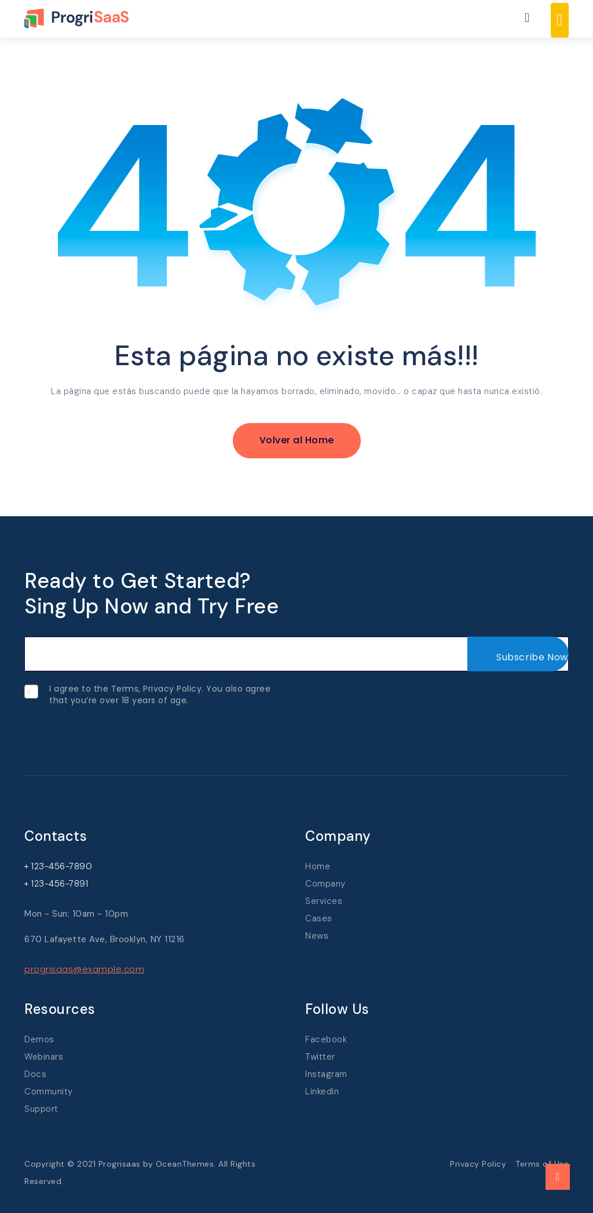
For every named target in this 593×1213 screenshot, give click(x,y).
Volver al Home (296, 440)
